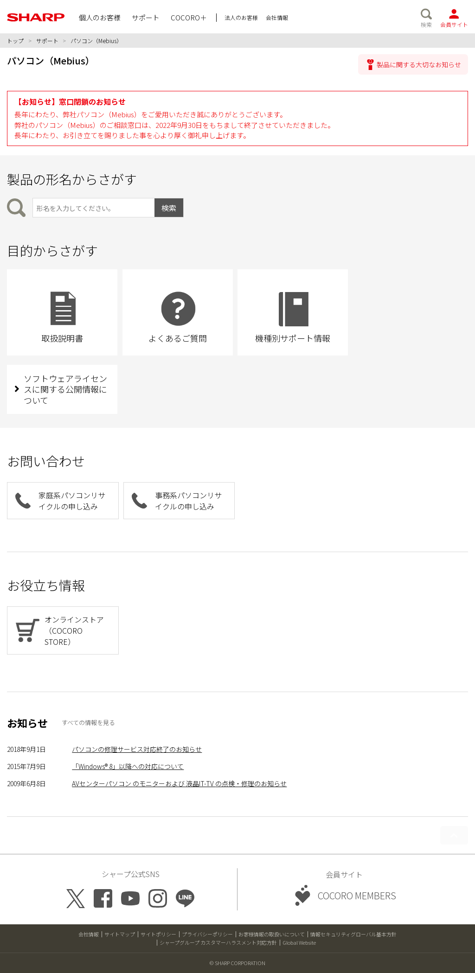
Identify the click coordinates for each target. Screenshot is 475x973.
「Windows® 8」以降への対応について (128, 766)
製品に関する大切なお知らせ (419, 64)
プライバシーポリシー (207, 934)
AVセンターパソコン (179, 783)
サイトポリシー (158, 934)
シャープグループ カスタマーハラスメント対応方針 (218, 942)
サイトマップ (119, 934)
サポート (47, 41)
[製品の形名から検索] (93, 207)
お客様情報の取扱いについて (271, 934)
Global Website (299, 942)
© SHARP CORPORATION (237, 963)
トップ (15, 41)
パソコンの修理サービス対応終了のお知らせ (137, 749)
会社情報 (88, 934)
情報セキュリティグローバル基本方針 (353, 934)
